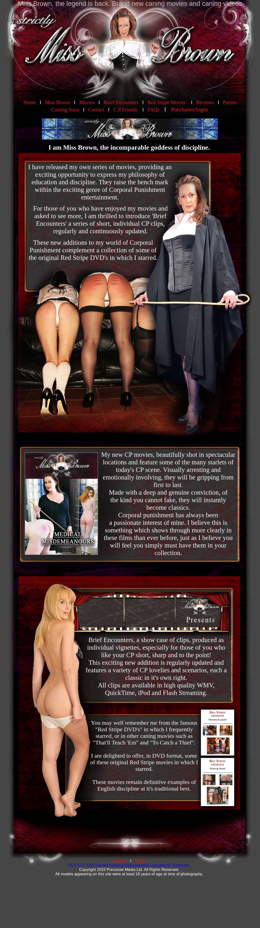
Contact (96, 110)
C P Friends (125, 110)
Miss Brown (57, 102)
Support (120, 861)
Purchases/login (189, 109)
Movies (86, 102)
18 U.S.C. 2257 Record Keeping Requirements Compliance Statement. (129, 865)
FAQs (153, 110)
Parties (230, 102)
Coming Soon (65, 110)
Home (29, 102)
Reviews (205, 102)
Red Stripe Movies (167, 102)
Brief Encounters (121, 102)
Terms (139, 861)
